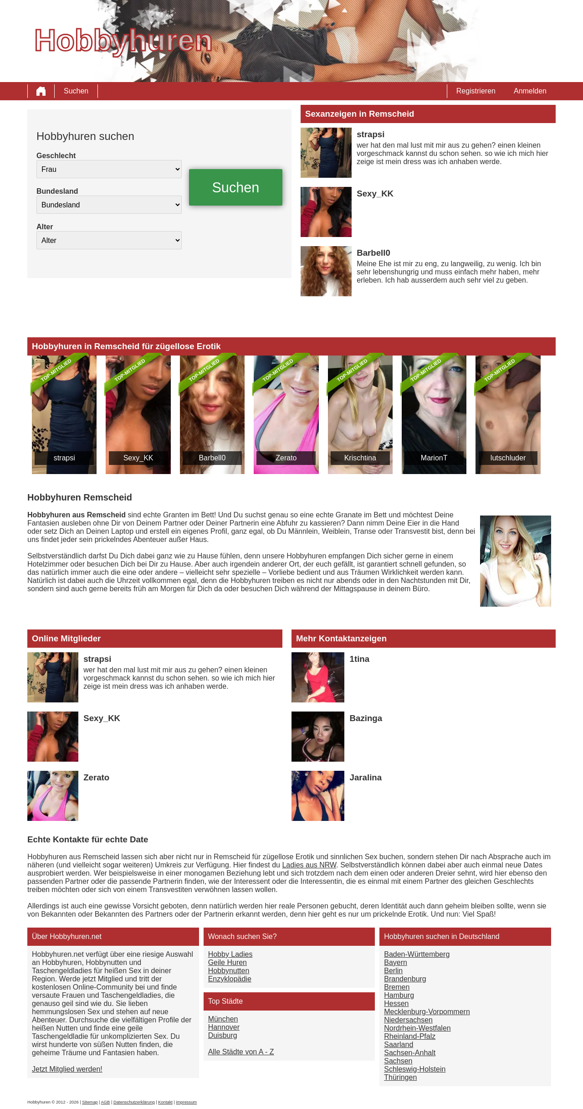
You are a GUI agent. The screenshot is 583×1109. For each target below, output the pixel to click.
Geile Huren (227, 962)
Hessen (396, 1003)
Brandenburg (405, 979)
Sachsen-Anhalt (409, 1053)
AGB (105, 1102)
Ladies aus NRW (309, 865)
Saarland (398, 1044)
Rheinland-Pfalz (409, 1036)
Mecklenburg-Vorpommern (427, 1012)
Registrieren (476, 91)
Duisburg (222, 1035)
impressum (186, 1102)
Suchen (76, 91)
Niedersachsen (408, 1020)
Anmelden (530, 91)
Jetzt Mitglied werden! (67, 1069)
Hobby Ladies (230, 954)
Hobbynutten (229, 971)
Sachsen (398, 1061)
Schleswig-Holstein (414, 1069)
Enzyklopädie (229, 979)
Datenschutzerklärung (134, 1102)
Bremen (396, 987)
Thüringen (400, 1077)
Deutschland (479, 936)
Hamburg (399, 995)
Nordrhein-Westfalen (417, 1028)
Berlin (393, 971)
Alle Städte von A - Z (241, 1052)
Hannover (224, 1027)
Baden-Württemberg (417, 954)
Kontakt (165, 1102)
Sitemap (89, 1102)
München (223, 1019)
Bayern (395, 962)
